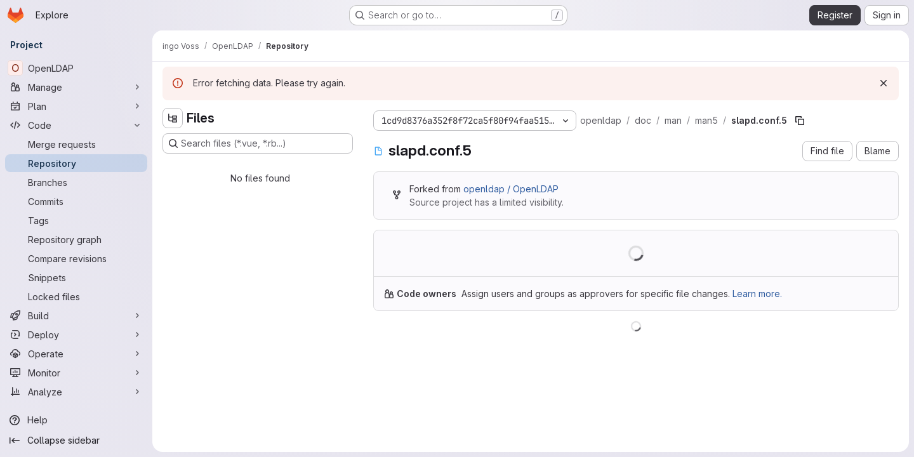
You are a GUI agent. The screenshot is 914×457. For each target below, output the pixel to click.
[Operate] (76, 353)
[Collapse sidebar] (76, 440)
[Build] (76, 315)
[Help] (76, 420)
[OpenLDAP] (76, 68)
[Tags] (76, 220)
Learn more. (757, 293)
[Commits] (76, 201)
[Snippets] (76, 277)
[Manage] (76, 87)
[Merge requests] (76, 144)
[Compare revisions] (76, 258)
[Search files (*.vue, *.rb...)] (257, 143)
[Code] (76, 125)
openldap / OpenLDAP (511, 188)
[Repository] (76, 163)
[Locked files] (76, 296)
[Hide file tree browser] (172, 118)
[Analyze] (76, 392)
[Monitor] (76, 372)
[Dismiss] (883, 83)
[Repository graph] (76, 239)
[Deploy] (76, 334)
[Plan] (76, 106)
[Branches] (76, 182)
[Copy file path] (800, 120)
